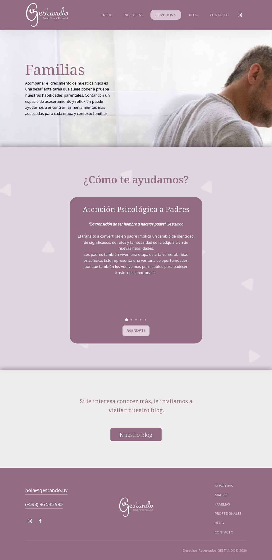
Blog (193, 15)
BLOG (219, 522)
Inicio (107, 15)
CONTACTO (224, 532)
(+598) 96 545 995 (44, 504)
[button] (126, 319)
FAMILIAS (222, 504)
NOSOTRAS (224, 485)
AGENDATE (136, 330)
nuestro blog (136, 434)
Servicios (163, 15)
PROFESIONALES (228, 513)
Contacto (219, 15)
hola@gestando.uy (46, 490)
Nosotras (133, 15)
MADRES (221, 495)
